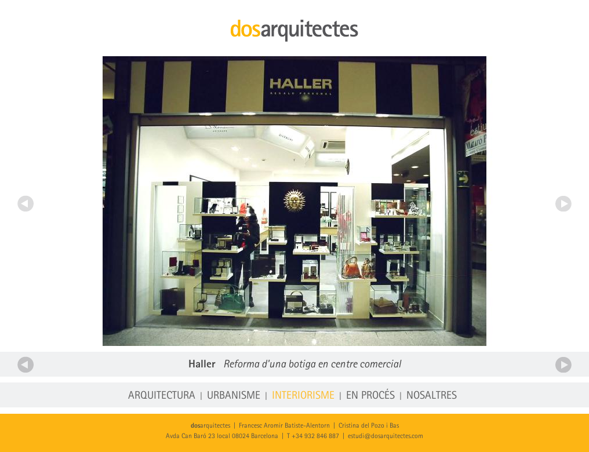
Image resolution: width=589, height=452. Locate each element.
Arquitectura (161, 396)
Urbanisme (233, 396)
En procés (370, 396)
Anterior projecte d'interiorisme (25, 364)
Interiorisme (303, 396)
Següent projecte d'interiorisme (563, 364)
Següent (563, 203)
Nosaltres (431, 396)
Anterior (25, 203)
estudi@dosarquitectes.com (385, 436)
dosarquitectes (294, 31)
